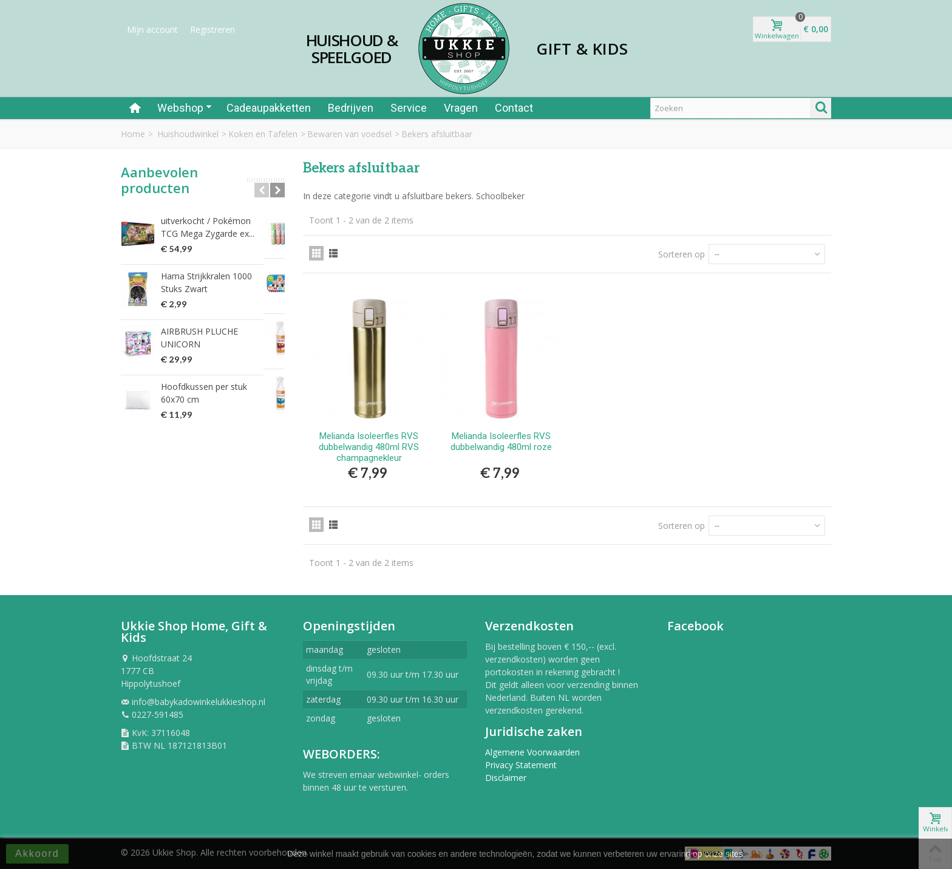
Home (133, 134)
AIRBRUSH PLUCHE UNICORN (220, 331)
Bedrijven (350, 107)
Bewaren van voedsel (349, 134)
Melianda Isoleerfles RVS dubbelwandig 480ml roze (501, 441)
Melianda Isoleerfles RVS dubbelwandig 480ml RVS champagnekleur (369, 447)
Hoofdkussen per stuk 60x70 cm (217, 387)
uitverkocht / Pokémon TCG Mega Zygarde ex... (215, 227)
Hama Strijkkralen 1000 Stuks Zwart (218, 282)
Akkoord (37, 853)
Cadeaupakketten (268, 107)
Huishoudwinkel (188, 134)
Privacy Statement (521, 765)
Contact (514, 107)
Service (408, 107)
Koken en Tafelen (263, 134)
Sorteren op (681, 254)
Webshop (184, 107)
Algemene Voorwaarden (532, 752)
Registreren (212, 29)
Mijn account (152, 29)
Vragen (461, 107)
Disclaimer (505, 777)
